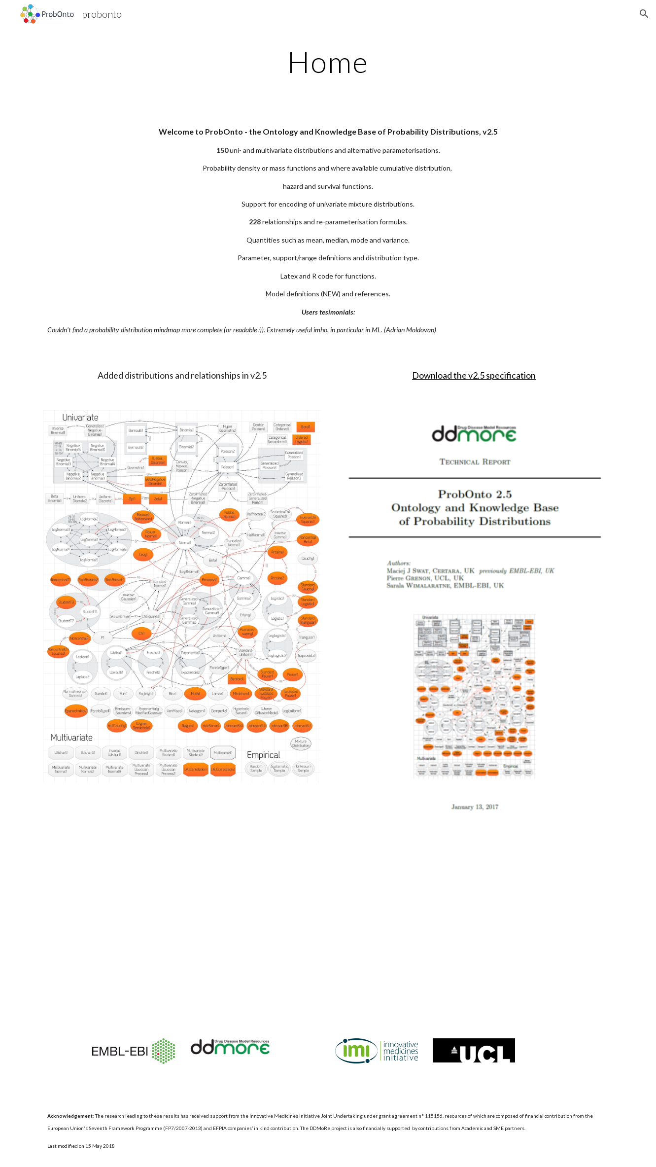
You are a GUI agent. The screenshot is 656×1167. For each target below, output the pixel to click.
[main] (328, 61)
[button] (644, 14)
